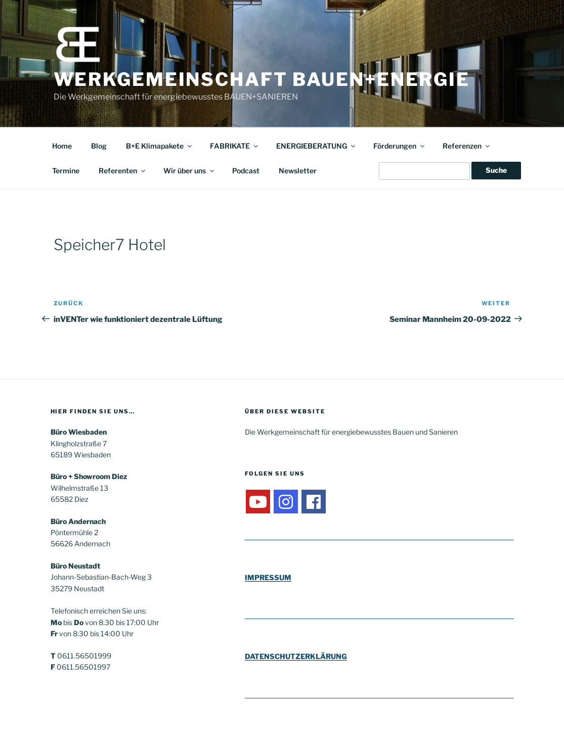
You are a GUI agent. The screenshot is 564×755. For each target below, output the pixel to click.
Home (62, 145)
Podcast (245, 170)
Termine (65, 170)
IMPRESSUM (268, 577)
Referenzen (467, 145)
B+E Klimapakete (159, 145)
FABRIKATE (234, 145)
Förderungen (399, 145)
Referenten (123, 170)
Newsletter (298, 170)
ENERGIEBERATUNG (316, 145)
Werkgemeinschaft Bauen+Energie (262, 79)
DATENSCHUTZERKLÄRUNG (296, 656)
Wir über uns (189, 170)
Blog (99, 145)
